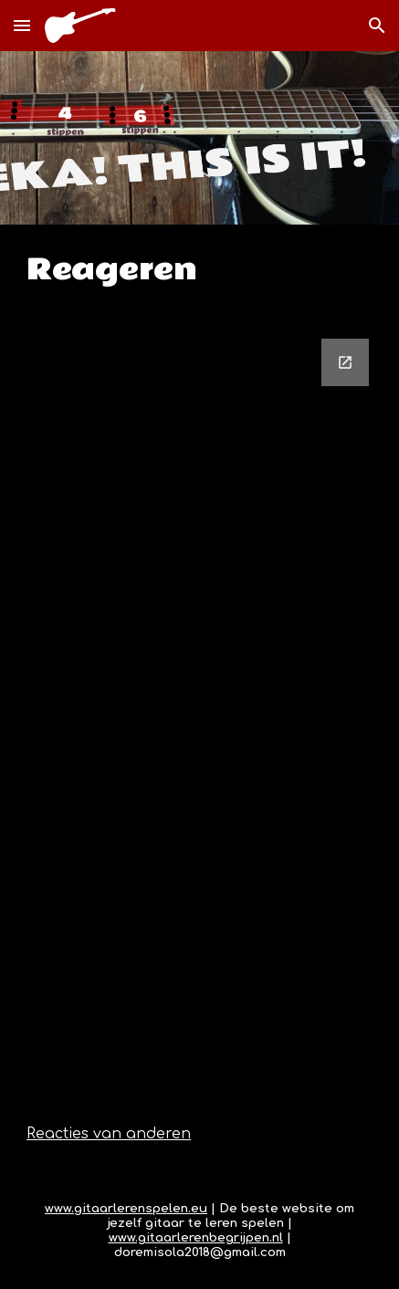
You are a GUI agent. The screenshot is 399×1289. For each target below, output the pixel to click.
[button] (22, 25)
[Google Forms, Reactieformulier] (199, 706)
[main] (199, 270)
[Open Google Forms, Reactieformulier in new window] (345, 362)
